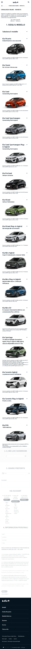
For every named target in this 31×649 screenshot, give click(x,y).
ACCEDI (6, 499)
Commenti (4, 480)
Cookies (10, 638)
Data (5, 473)
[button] (15, 32)
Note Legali (4, 638)
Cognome (4, 537)
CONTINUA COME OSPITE (24, 500)
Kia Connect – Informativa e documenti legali (11, 641)
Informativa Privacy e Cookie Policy (9, 636)
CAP (6, 455)
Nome (3, 534)
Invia (3, 591)
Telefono (4, 540)
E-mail (3, 543)
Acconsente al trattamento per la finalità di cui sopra (14, 570)
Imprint (15, 638)
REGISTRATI (15, 501)
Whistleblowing (21, 636)
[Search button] (28, 2)
